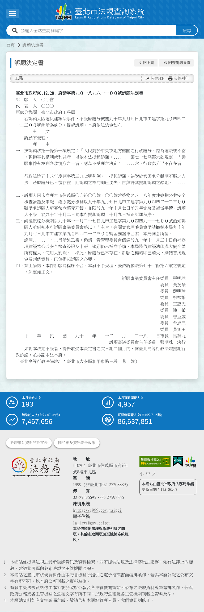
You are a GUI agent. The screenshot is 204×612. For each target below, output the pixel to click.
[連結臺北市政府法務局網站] (35, 467)
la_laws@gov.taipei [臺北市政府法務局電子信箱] (92, 523)
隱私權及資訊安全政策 (76, 443)
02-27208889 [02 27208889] (114, 485)
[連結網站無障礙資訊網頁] (155, 462)
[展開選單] (12, 13)
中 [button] (148, 474)
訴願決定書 (33, 45)
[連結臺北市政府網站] (190, 462)
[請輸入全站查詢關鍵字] (97, 31)
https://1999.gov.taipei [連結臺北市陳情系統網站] (97, 510)
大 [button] (154, 474)
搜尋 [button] (186, 31)
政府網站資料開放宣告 (29, 443)
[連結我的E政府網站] (178, 461)
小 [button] (141, 474)
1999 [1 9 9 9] (77, 485)
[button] (146, 63)
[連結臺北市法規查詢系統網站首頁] (100, 12)
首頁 (10, 45)
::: (3, 42)
